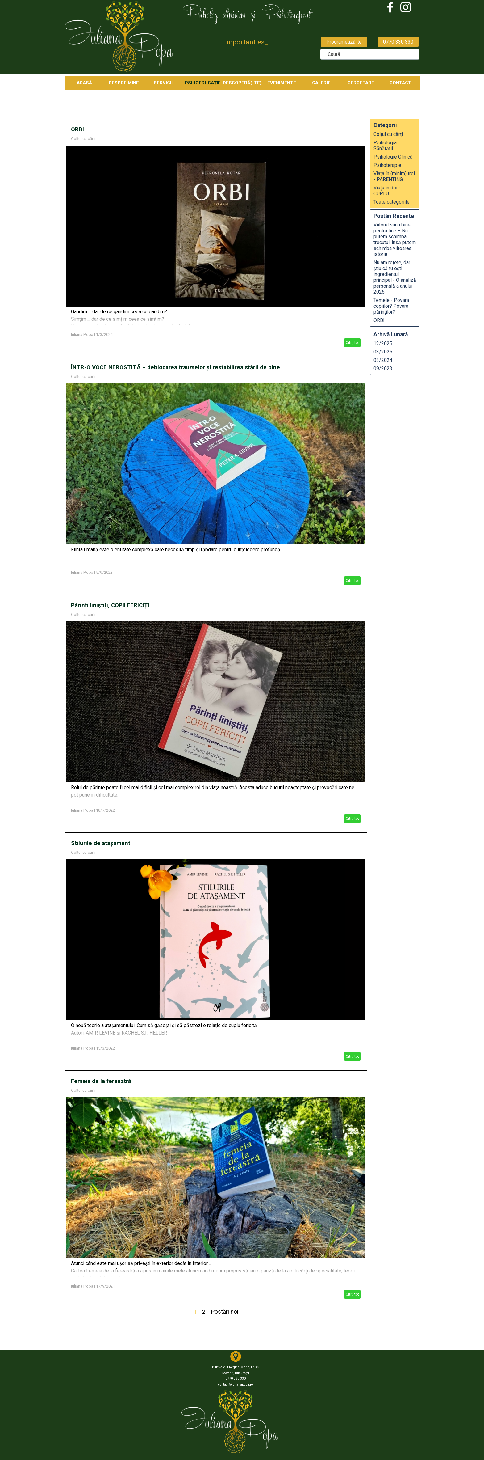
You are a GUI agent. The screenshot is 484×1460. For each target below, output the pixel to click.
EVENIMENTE (281, 83)
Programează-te (344, 42)
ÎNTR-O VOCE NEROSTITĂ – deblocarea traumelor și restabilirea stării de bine (175, 367)
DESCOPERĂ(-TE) (242, 83)
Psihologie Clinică (393, 157)
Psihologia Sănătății (385, 145)
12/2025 (382, 343)
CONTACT (400, 83)
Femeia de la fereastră (101, 1081)
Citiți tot (352, 343)
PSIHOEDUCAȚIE (203, 83)
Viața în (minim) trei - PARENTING (394, 176)
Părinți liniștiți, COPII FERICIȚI (110, 605)
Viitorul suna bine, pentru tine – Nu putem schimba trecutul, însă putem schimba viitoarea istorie (394, 239)
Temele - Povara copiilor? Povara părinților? (391, 306)
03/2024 (382, 360)
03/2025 (382, 352)
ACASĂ (84, 83)
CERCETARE (361, 83)
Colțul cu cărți (83, 138)
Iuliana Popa (82, 334)
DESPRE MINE (124, 83)
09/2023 (382, 368)
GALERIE (321, 83)
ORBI (77, 129)
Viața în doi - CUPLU (386, 191)
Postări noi (224, 1311)
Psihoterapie (387, 165)
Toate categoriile (391, 202)
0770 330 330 (398, 42)
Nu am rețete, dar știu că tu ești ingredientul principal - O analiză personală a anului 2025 (394, 277)
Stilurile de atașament (100, 843)
